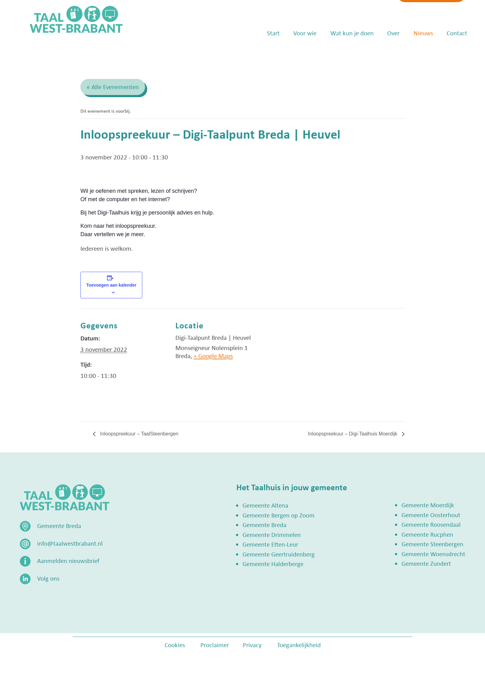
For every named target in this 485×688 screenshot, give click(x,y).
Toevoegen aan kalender (111, 285)
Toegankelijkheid (299, 644)
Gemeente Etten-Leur (270, 544)
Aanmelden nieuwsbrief (68, 560)
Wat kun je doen (342, 52)
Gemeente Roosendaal (431, 524)
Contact (447, 52)
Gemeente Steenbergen (432, 543)
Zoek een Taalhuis (414, 11)
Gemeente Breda (264, 524)
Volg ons (48, 578)
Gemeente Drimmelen (271, 534)
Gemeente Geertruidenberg (278, 554)
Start (263, 52)
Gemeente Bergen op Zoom (278, 515)
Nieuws (413, 52)
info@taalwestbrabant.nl (334, 11)
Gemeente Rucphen (427, 534)
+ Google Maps (213, 355)
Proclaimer (214, 644)
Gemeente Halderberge (272, 563)
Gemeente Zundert (426, 563)
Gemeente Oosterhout (430, 514)
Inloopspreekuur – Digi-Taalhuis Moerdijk (353, 433)
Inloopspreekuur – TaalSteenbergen (138, 433)
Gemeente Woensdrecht (433, 553)
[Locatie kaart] (333, 351)
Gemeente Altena (265, 505)
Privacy (252, 644)
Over (384, 52)
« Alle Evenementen (113, 86)
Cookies (175, 644)
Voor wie (295, 52)
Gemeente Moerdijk (427, 504)
